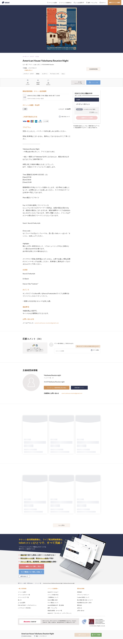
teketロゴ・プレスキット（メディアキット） (60, 613)
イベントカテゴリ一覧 (24, 594)
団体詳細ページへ (79, 387)
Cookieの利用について (83, 597)
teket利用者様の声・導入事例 (56, 605)
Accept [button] (104, 630)
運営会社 (79, 605)
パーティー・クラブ (28, 56)
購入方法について (66, 116)
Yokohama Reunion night (52, 375)
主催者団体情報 (93, 69)
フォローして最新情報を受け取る (56, 387)
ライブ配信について (53, 602)
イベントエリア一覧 (23, 597)
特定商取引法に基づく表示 (84, 602)
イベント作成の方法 (53, 594)
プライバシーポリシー (83, 594)
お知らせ (79, 608)
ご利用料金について (53, 597)
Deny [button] (95, 630)
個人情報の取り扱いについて (85, 600)
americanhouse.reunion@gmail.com (47, 323)
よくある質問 (21, 602)
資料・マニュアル (52, 608)
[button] (15, 632)
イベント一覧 (38, 583)
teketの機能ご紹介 (53, 600)
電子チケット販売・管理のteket (25, 583)
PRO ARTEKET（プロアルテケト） (27, 605)
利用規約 (79, 592)
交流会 (37, 56)
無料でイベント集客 (114, 2)
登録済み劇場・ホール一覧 (55, 610)
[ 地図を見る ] (28, 70)
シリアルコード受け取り (24, 608)
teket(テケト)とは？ (53, 592)
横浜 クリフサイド (41, 636)
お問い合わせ (80, 610)
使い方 (20, 600)
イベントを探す (22, 592)
